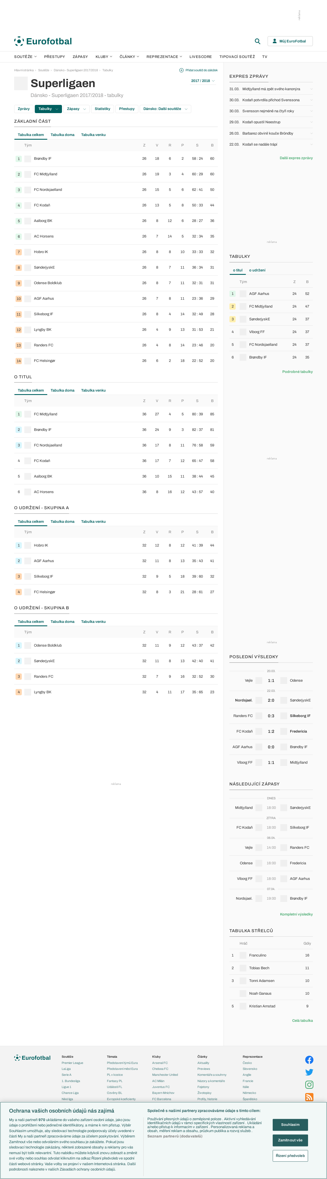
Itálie (246, 1087)
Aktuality (203, 1062)
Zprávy (24, 109)
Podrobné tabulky (297, 372)
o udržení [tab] (257, 270)
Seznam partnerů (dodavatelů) (175, 1136)
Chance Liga (70, 1092)
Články (202, 1056)
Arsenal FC (160, 1062)
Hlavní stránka (24, 70)
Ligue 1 (66, 1087)
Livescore (201, 57)
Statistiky (102, 109)
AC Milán (158, 1081)
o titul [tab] (237, 270)
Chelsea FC (160, 1068)
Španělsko (250, 1099)
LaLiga (66, 1068)
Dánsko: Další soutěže (165, 109)
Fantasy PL (114, 1081)
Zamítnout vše (290, 1140)
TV (264, 57)
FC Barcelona (161, 1099)
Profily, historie (207, 1099)
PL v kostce (115, 1074)
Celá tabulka (302, 1021)
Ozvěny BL (114, 1092)
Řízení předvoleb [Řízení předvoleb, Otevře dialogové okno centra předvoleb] (290, 1156)
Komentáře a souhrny (212, 1074)
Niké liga (67, 1099)
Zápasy (80, 57)
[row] (116, 159)
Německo (249, 1092)
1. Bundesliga (71, 1081)
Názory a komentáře (211, 1081)
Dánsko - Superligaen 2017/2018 (76, 70)
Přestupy (54, 57)
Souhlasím (290, 1125)
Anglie (247, 1074)
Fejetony (203, 1087)
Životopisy (204, 1092)
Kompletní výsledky (296, 914)
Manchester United (165, 1074)
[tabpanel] (116, 254)
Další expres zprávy (296, 158)
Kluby (104, 57)
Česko (247, 1062)
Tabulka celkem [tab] (31, 135)
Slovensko (250, 1068)
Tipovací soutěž (237, 57)
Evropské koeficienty (121, 1099)
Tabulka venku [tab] (93, 135)
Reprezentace (164, 57)
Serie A (67, 1074)
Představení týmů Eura (122, 1062)
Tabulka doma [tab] (62, 135)
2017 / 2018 (203, 81)
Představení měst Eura (122, 1068)
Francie (248, 1081)
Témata (112, 1056)
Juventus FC (161, 1087)
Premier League (72, 1062)
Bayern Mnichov (163, 1092)
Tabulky (107, 70)
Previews (203, 1068)
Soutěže (25, 57)
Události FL (114, 1087)
